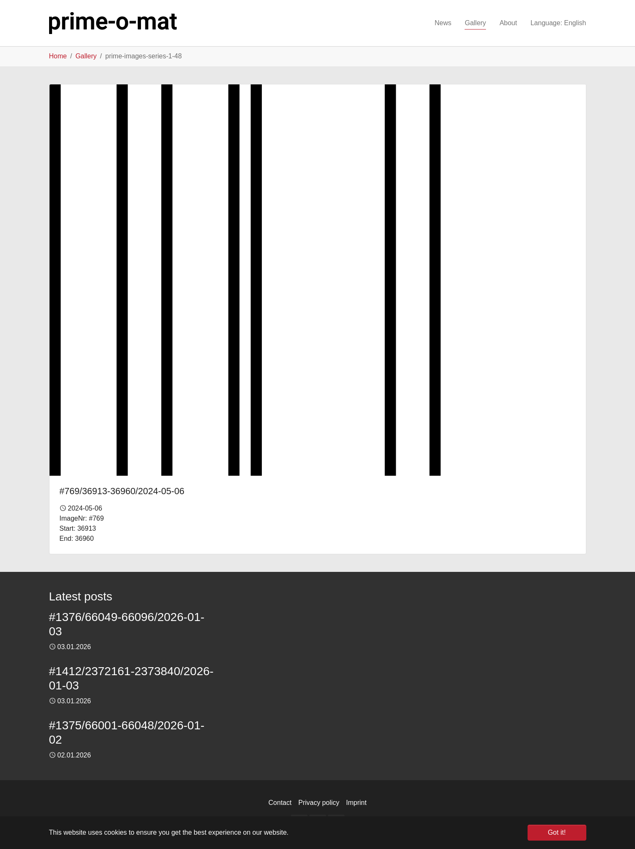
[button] (558, 23)
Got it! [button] (557, 832)
